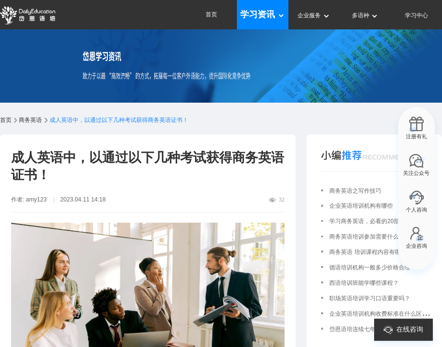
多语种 (365, 15)
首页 (211, 14)
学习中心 (416, 15)
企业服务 (314, 15)
